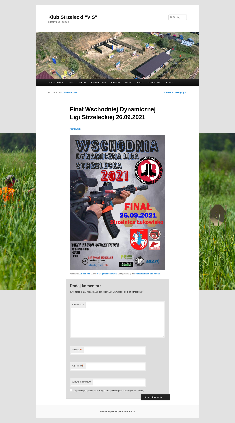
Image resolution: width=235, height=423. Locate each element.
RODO (169, 82)
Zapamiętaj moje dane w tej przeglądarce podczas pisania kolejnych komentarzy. (109, 391)
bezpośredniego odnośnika (147, 274)
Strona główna (56, 82)
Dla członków (155, 82)
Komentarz (78, 304)
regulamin (75, 128)
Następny (181, 92)
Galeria (139, 82)
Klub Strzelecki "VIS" (72, 17)
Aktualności (84, 274)
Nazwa (77, 349)
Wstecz (168, 92)
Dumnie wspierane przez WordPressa (117, 411)
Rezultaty (115, 82)
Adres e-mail (78, 366)
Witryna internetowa (81, 382)
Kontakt (82, 82)
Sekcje (128, 82)
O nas (71, 82)
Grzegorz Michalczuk (107, 274)
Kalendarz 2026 (98, 82)
